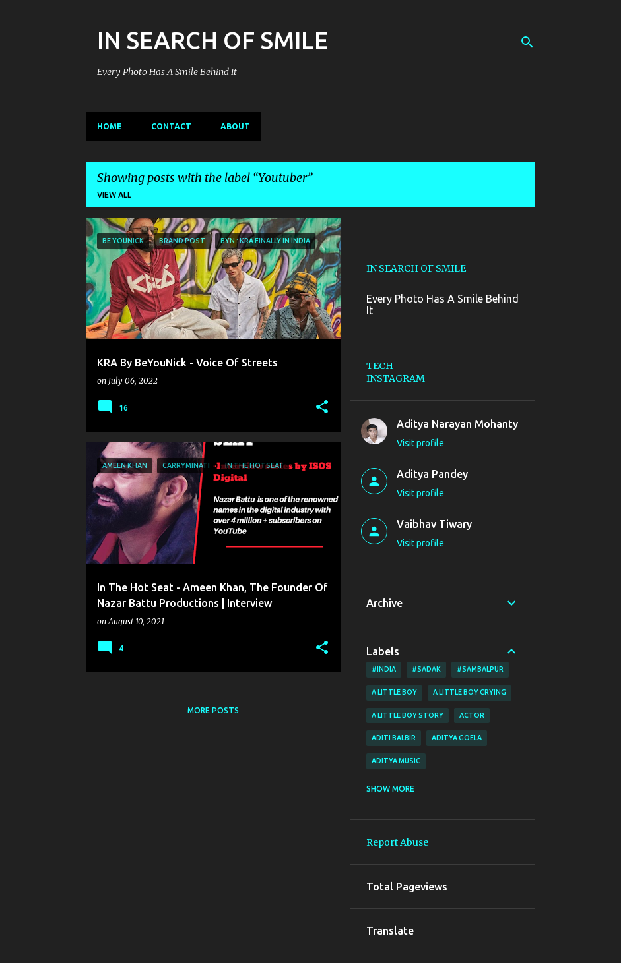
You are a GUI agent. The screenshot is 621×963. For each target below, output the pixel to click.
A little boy (394, 692)
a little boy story (407, 715)
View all (114, 194)
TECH (379, 366)
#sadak (426, 669)
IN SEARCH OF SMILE (212, 39)
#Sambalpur (480, 669)
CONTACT (171, 126)
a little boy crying (469, 692)
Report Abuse (397, 842)
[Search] (527, 42)
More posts (213, 710)
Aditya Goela (457, 738)
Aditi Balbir (394, 738)
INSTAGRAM (395, 378)
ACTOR (471, 715)
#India (384, 669)
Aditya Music (396, 761)
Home (109, 126)
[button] (322, 408)
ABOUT (235, 126)
